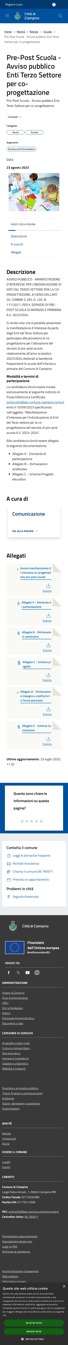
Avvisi (6, 1143)
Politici (6, 1013)
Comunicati (9, 1138)
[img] (55, 223)
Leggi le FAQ (9, 1246)
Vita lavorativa (11, 1053)
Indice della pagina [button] (23, 224)
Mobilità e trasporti (14, 1068)
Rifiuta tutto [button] (33, 1331)
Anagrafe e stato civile (16, 1043)
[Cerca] (60, 16)
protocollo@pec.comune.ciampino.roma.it (35, 402)
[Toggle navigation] (7, 15)
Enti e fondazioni (12, 1008)
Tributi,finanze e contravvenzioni (22, 1093)
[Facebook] (8, 973)
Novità (21, 31)
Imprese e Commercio (15, 1058)
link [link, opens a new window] (4, 1315)
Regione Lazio (13, 4)
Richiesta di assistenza (16, 1251)
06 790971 (31, 1216)
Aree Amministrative (15, 998)
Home (8, 31)
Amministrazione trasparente (20, 1271)
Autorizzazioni (11, 1108)
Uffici (5, 1003)
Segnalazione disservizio (17, 1241)
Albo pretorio (10, 1276)
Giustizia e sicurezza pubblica (20, 1088)
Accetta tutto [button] (34, 1323)
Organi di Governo (13, 993)
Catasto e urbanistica (15, 1063)
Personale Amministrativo (18, 1018)
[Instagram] (37, 973)
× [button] (64, 1286)
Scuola (48, 31)
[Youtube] (27, 973)
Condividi (15, 117)
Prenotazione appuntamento (19, 1236)
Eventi (6, 1167)
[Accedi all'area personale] (53, 4)
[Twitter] (18, 973)
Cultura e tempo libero (16, 1048)
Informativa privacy (14, 1281)
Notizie (34, 31)
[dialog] (34, 1314)
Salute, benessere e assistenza (21, 1103)
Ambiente (8, 1098)
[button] (34, 1339)
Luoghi (6, 1162)
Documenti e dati (12, 1023)
